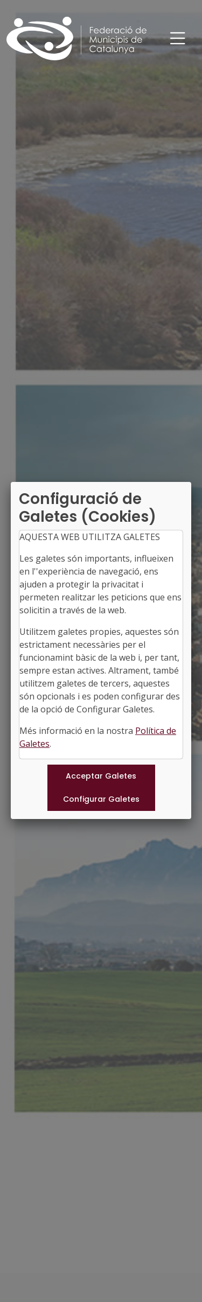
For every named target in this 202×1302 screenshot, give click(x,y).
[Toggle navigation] (178, 38)
